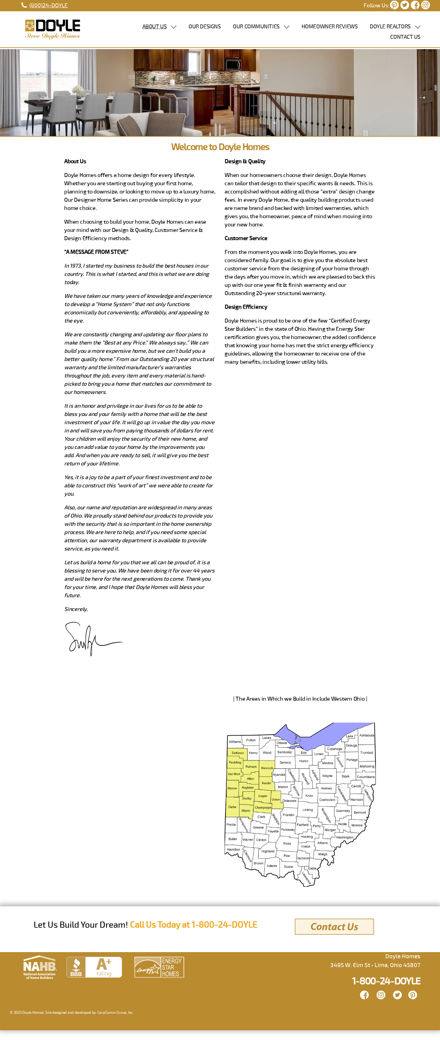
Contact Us (405, 42)
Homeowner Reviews (330, 31)
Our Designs (205, 31)
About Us (154, 31)
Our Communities (256, 31)
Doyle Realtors (390, 31)
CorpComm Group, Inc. (115, 1022)
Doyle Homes (32, 1022)
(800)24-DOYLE (48, 5)
